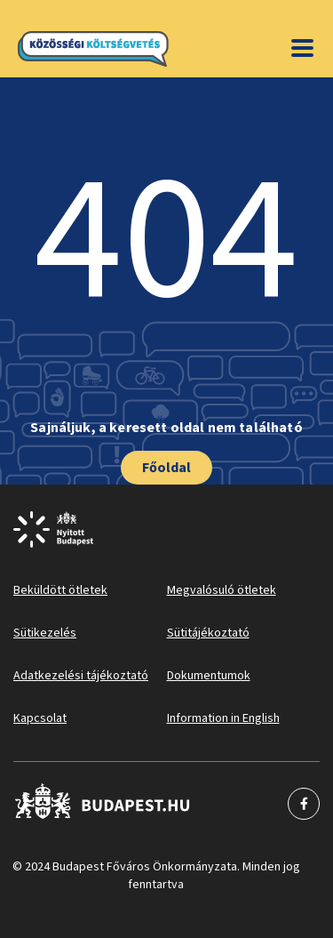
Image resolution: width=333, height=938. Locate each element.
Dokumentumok (208, 676)
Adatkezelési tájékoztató (80, 676)
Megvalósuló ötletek (221, 590)
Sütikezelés (44, 633)
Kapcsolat (40, 718)
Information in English (223, 718)
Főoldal (166, 467)
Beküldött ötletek (60, 590)
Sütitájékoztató (208, 633)
